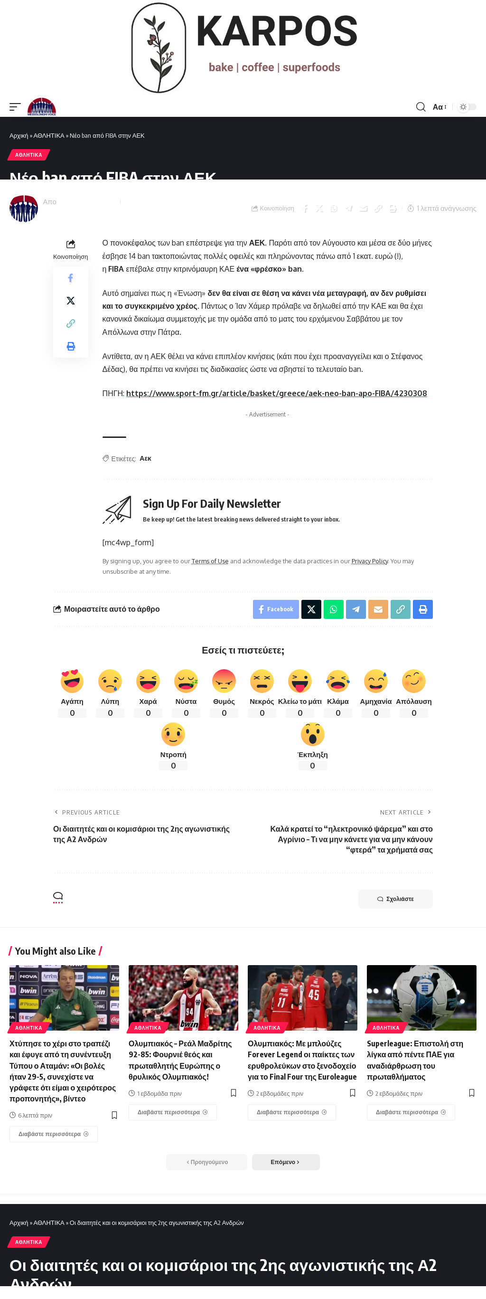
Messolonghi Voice (87, 201)
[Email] (363, 208)
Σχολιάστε (395, 899)
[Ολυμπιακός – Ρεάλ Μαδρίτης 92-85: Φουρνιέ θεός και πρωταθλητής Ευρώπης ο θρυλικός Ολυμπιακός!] (173, 1112)
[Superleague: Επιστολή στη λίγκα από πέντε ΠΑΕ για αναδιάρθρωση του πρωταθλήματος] (411, 1112)
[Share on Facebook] (304, 208)
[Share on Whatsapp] (333, 208)
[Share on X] (319, 208)
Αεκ (145, 458)
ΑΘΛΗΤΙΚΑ (49, 135)
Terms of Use (210, 561)
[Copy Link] (377, 208)
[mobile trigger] (17, 107)
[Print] (392, 208)
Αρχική (18, 135)
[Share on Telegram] (348, 208)
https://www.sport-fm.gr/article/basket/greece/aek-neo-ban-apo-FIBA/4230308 (276, 393)
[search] (421, 107)
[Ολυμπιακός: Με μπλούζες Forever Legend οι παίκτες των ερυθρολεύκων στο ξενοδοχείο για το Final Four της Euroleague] (292, 1112)
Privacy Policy (370, 561)
